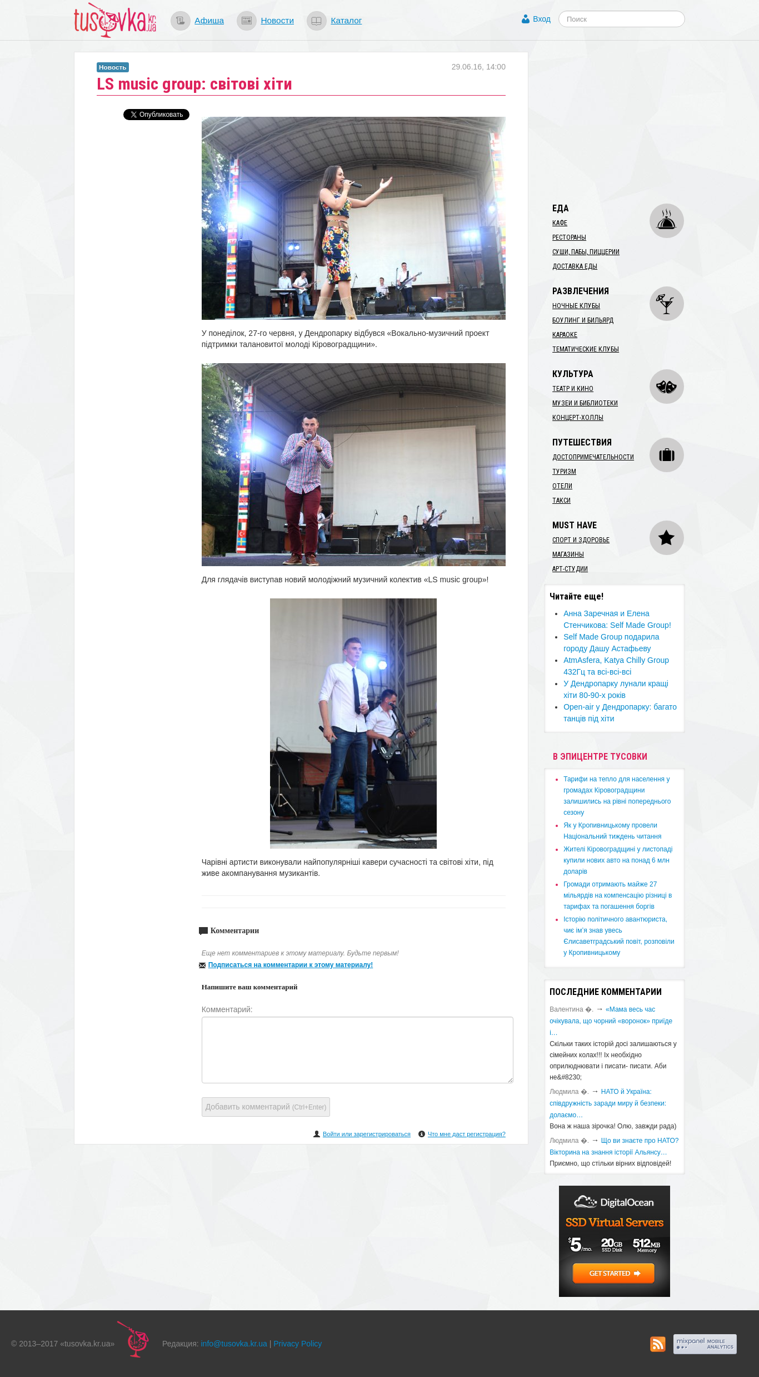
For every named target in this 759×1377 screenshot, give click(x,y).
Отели (562, 486)
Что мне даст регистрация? (467, 1134)
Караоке (564, 335)
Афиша (209, 20)
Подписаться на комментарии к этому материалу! (290, 965)
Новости (277, 20)
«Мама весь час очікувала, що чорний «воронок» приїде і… (611, 1021)
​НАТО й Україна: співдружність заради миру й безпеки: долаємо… (608, 1103)
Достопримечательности (593, 457)
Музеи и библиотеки (585, 403)
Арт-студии (570, 569)
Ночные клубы (576, 306)
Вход (542, 18)
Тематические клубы (585, 349)
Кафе (559, 223)
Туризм (564, 471)
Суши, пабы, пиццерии (586, 252)
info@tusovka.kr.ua (234, 1343)
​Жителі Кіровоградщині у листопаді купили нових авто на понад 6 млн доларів (617, 860)
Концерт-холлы (577, 418)
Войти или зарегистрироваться (367, 1134)
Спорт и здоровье (581, 540)
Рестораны (569, 237)
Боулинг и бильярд (582, 320)
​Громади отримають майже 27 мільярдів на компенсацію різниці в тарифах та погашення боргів (617, 895)
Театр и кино (572, 389)
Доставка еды (574, 266)
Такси (561, 500)
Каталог (346, 20)
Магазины (568, 554)
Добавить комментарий (266, 1106)
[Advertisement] (627, 121)
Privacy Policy (297, 1343)
